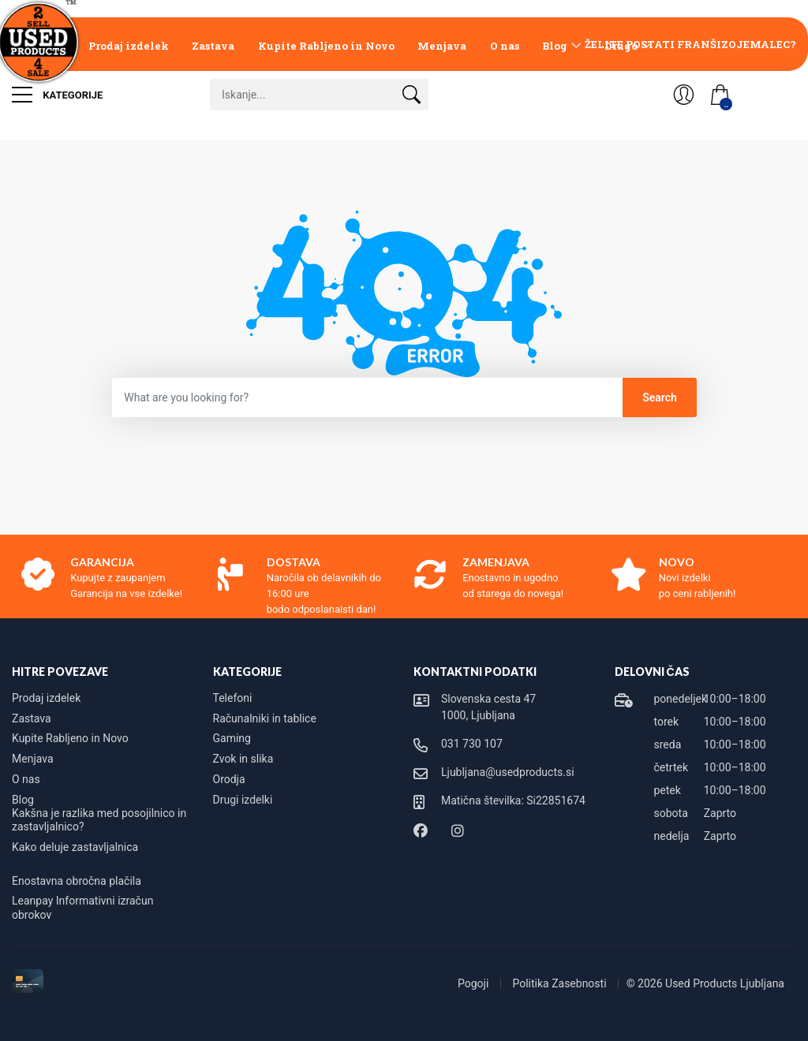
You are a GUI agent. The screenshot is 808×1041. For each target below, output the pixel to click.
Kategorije (57, 94)
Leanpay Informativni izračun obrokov (82, 907)
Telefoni (232, 698)
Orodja (229, 779)
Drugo (621, 46)
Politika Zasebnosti (560, 983)
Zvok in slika (243, 758)
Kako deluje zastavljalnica (75, 847)
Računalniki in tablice (264, 718)
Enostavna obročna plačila (76, 881)
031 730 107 (472, 743)
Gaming (232, 738)
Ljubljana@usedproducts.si (507, 772)
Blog (554, 46)
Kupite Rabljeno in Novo (326, 46)
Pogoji (475, 983)
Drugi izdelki (243, 799)
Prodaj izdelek (128, 46)
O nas (504, 46)
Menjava (441, 46)
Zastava (213, 46)
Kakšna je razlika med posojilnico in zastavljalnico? (99, 820)
